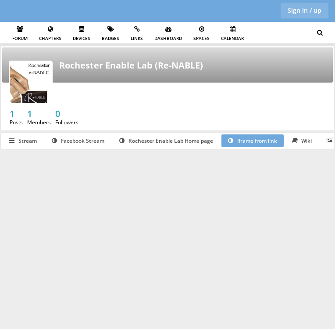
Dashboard (168, 33)
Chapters (50, 33)
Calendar (232, 33)
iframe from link (252, 141)
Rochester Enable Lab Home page (166, 141)
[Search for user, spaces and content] (319, 33)
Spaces (201, 33)
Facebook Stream (78, 141)
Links (137, 33)
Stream (23, 141)
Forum (20, 33)
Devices (81, 33)
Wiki (302, 141)
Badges (110, 33)
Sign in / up (304, 10)
